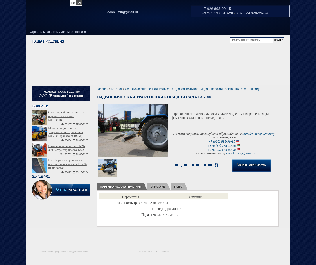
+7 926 (216, 9)
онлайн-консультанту (258, 134)
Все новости (41, 175)
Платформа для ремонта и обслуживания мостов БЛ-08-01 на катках (67, 164)
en (79, 2)
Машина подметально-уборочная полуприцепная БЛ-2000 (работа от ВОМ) (65, 132)
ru (73, 2)
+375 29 (252, 13)
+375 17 (217, 13)
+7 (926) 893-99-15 (222, 141)
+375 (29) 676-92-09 (222, 150)
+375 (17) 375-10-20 (222, 145)
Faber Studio (47, 251)
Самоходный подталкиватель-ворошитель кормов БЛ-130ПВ (67, 116)
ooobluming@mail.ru (240, 153)
